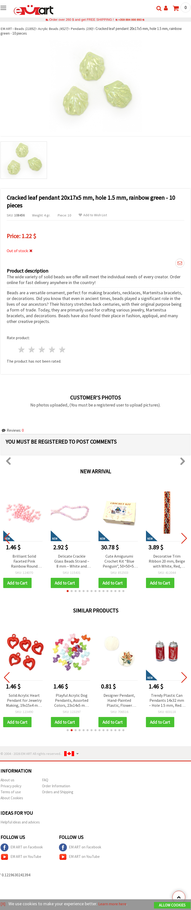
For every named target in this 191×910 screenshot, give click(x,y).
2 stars (32, 349)
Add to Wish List (93, 215)
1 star (22, 349)
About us (7, 780)
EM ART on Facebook (21, 848)
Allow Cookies (172, 905)
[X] (3, 904)
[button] (68, 591)
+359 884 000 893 (130, 19)
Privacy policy (10, 786)
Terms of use (10, 792)
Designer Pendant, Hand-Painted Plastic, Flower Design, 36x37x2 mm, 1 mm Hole (119, 701)
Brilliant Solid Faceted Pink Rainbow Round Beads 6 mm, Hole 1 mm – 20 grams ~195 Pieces (24, 561)
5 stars (62, 349)
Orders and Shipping (57, 792)
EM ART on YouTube (20, 857)
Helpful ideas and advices (20, 822)
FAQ (45, 780)
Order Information (56, 786)
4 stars (52, 349)
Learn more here (113, 904)
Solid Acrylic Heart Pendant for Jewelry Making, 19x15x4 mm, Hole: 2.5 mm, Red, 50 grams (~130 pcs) (24, 701)
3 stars (42, 349)
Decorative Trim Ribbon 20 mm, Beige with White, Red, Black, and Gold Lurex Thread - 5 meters (167, 561)
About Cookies (11, 798)
